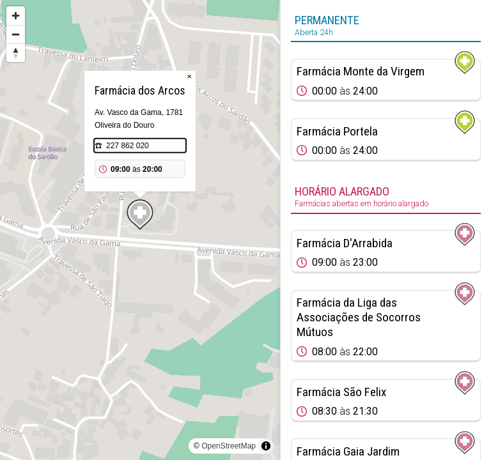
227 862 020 (127, 145)
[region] (140, 230)
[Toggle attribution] (266, 446)
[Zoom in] (15, 15)
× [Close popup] (189, 76)
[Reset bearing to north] (15, 52)
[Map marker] (140, 214)
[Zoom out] (15, 34)
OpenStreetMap (228, 445)
